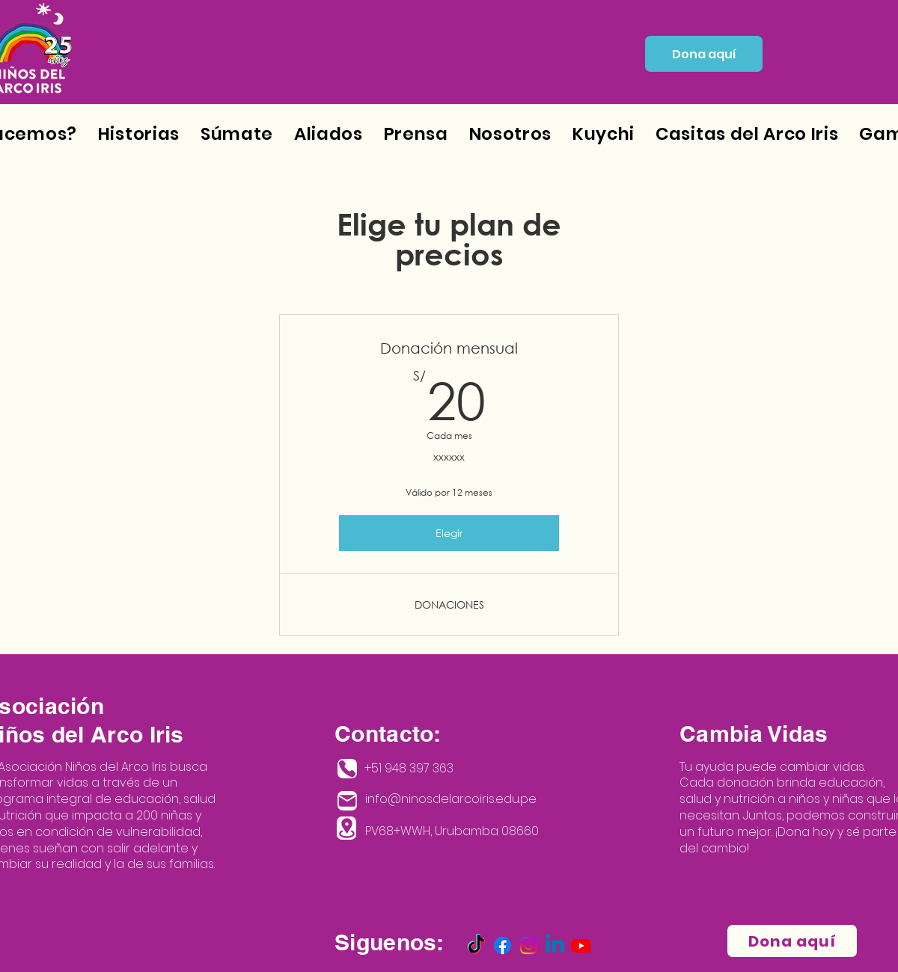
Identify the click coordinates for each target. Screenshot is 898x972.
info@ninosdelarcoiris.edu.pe (451, 799)
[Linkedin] (554, 945)
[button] (510, 134)
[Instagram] (528, 945)
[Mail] (347, 800)
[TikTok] (476, 945)
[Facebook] (502, 945)
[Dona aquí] (704, 54)
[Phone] (347, 768)
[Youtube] (581, 945)
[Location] (346, 828)
